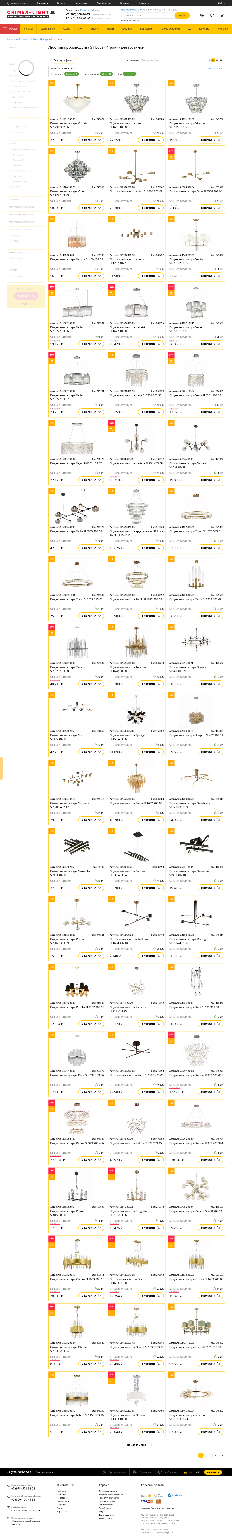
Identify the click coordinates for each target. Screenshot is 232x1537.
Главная (12, 39)
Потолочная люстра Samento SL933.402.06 (70, 873)
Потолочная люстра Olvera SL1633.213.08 (128, 1281)
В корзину (91, 139)
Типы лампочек (106, 1515)
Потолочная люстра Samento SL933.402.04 (189, 873)
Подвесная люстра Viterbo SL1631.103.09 (127, 125)
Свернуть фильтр (64, 60)
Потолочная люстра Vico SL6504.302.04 (195, 191)
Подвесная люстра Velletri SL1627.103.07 (67, 397)
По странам (62, 1497)
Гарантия (42, 3)
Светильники (22, 91)
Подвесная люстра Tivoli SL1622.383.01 (195, 531)
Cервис (104, 1485)
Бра (17, 70)
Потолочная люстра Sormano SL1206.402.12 (70, 805)
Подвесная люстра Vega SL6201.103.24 (195, 395)
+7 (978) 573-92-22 (88, 18)
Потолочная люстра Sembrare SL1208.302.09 (189, 805)
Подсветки (20, 86)
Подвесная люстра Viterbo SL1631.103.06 (187, 125)
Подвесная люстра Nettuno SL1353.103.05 (128, 1417)
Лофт (17, 186)
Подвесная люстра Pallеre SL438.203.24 (195, 1211)
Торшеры (19, 102)
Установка (81, 3)
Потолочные (21, 132)
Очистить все (214, 68)
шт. (188, 1472)
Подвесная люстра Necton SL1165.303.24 (187, 1417)
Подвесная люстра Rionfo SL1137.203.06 (77, 1007)
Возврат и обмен (107, 1501)
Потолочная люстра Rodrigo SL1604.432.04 (129, 941)
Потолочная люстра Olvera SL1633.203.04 (68, 1349)
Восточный (19, 160)
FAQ (101, 1511)
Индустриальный (23, 170)
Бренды (124, 3)
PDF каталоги (105, 1518)
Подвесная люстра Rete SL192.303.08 (194, 1007)
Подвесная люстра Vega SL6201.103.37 (76, 463)
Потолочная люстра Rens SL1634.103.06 (77, 1075)
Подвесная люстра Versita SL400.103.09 (76, 259)
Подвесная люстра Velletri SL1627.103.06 (67, 329)
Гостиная (71, 74)
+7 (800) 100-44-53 (88, 14)
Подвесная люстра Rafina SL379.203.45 (136, 1143)
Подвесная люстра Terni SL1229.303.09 (195, 599)
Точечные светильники (27, 107)
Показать (26, 296)
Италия (19, 276)
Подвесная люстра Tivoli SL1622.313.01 (76, 599)
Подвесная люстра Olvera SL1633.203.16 (77, 1279)
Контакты (144, 3)
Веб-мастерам (106, 1504)
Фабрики (61, 1494)
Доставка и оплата (17, 3)
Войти (221, 3)
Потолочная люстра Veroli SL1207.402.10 (127, 261)
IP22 (16, 241)
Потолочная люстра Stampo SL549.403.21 (188, 669)
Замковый (19, 165)
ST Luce (34, 39)
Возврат (61, 3)
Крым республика (89, 10)
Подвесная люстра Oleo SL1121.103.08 (195, 1347)
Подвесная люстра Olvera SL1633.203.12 (137, 1347)
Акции (60, 1508)
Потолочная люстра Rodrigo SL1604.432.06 (188, 941)
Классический (21, 181)
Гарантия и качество (109, 1497)
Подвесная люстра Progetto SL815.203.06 (128, 1213)
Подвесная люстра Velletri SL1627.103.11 (187, 329)
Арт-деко (18, 154)
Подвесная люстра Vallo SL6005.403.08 (76, 531)
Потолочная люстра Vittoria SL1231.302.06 (69, 125)
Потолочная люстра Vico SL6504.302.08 (136, 191)
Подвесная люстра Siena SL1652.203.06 (136, 803)
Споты (18, 97)
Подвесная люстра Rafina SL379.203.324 (196, 1143)
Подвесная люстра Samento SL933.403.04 (128, 873)
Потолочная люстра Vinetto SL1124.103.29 (68, 193)
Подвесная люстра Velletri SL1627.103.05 (127, 329)
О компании (65, 1485)
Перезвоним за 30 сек (133, 9)
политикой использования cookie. (158, 1523)
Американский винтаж (25, 149)
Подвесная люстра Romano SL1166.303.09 (68, 941)
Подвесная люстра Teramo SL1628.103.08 (68, 669)
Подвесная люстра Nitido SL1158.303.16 (77, 1415)
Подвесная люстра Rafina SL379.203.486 (77, 1143)
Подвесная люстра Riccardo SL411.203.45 (128, 1009)
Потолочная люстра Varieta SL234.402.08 (187, 465)
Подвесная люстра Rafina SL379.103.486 (196, 1075)
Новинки (61, 1504)
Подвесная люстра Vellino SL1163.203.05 (186, 261)
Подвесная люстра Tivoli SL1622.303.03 (136, 599)
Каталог (10, 29)
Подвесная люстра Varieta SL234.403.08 (136, 463)
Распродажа (63, 1501)
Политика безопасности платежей (157, 1508)
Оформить (213, 1472)
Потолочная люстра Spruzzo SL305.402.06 (69, 737)
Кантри (18, 176)
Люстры (45, 39)
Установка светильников (111, 1494)
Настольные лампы (24, 81)
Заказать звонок (44, 1472)
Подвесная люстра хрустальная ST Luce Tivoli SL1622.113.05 (136, 533)
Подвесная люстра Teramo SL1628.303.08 (128, 669)
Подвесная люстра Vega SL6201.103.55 (135, 395)
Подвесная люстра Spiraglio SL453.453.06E (128, 737)
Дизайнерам (104, 3)
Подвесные (20, 126)
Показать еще (136, 1445)
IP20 (17, 235)
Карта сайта (62, 1511)
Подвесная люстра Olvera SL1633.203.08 (196, 1279)
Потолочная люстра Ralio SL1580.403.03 (136, 1075)
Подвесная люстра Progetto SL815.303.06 (68, 1213)
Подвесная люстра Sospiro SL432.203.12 (196, 735)
